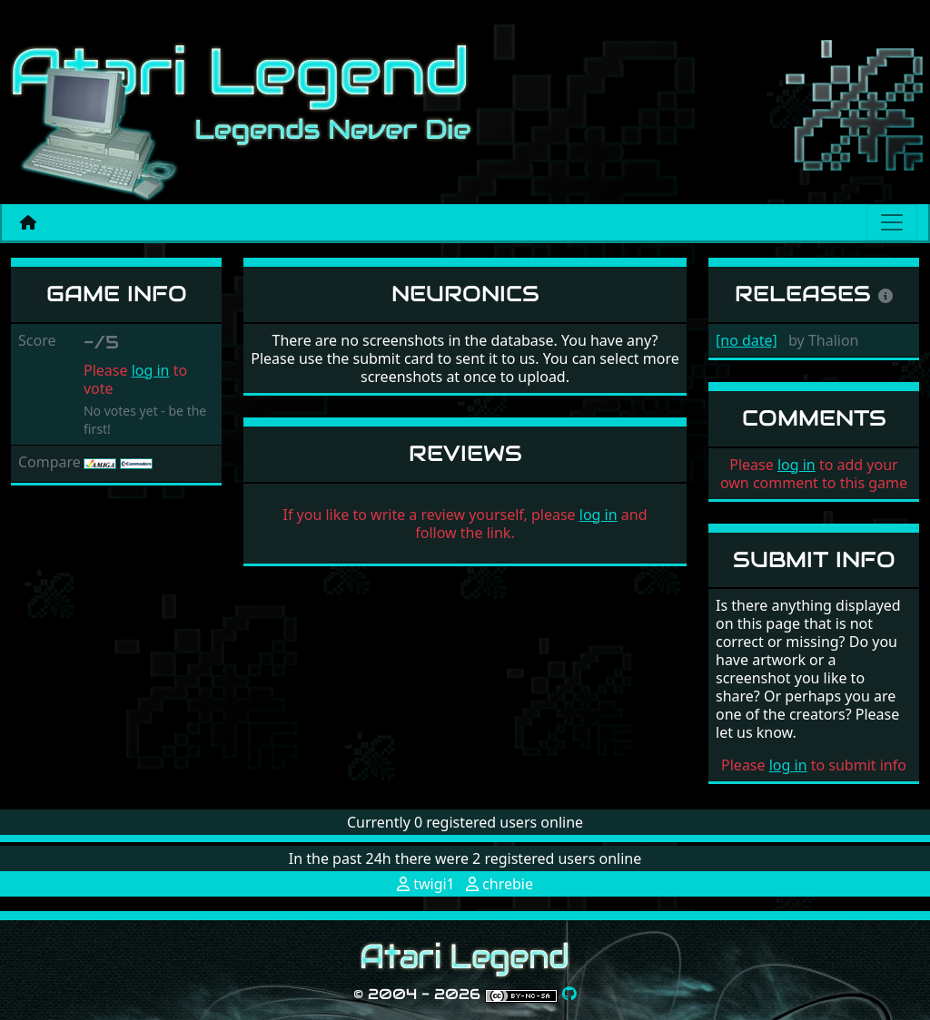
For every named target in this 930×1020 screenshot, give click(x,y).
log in (151, 370)
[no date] (746, 340)
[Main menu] (891, 222)
